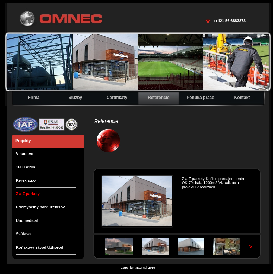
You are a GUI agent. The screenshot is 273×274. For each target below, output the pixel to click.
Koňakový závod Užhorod (39, 247)
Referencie (158, 97)
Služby (75, 97)
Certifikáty (117, 97)
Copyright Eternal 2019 (138, 267)
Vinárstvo (24, 153)
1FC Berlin (25, 167)
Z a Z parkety (28, 194)
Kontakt (242, 97)
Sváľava (23, 234)
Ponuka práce (200, 97)
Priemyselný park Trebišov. (41, 207)
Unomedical (27, 220)
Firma (34, 97)
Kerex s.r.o (26, 180)
